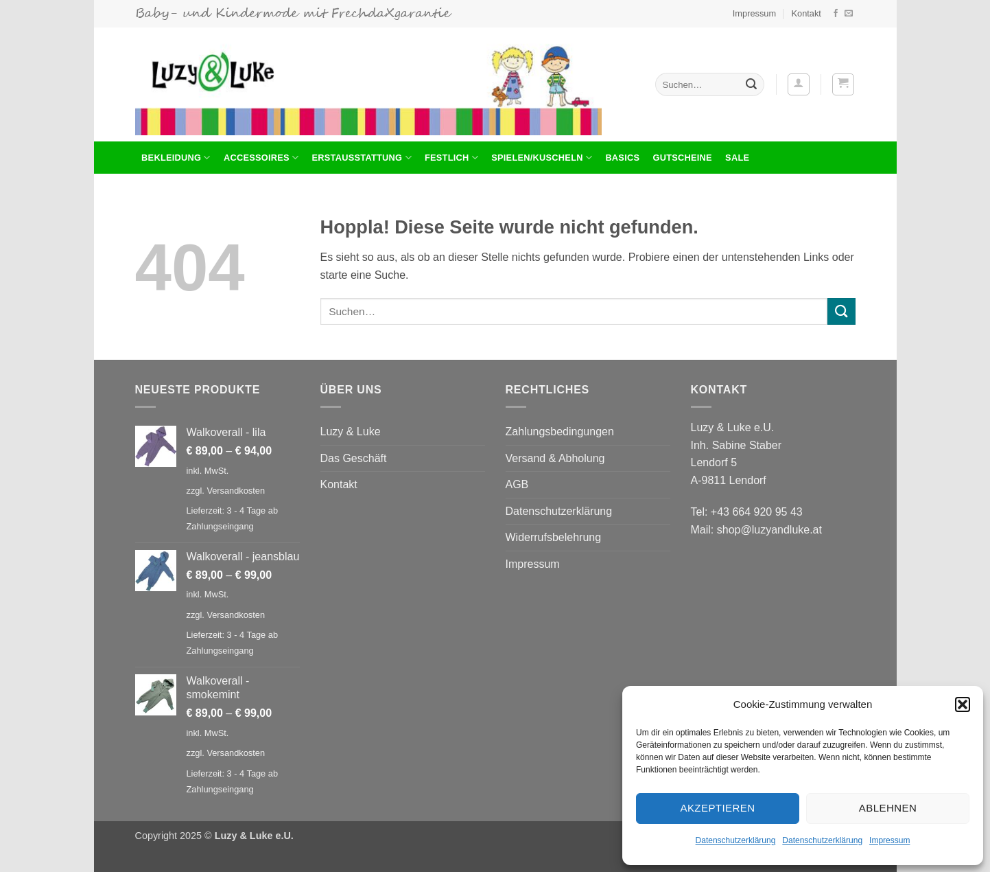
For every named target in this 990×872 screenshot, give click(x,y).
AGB (517, 484)
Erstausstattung (362, 157)
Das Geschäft (353, 458)
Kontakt (806, 13)
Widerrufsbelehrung (554, 537)
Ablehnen (888, 808)
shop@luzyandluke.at (769, 530)
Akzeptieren (717, 808)
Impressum (889, 840)
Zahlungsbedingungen (560, 431)
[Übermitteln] (751, 84)
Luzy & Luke (350, 431)
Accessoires (261, 157)
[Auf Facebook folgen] (836, 14)
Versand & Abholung (555, 458)
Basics (622, 157)
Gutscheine (681, 157)
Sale (737, 157)
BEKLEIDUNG (176, 157)
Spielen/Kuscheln (541, 157)
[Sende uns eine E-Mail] (849, 14)
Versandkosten (236, 490)
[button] (962, 704)
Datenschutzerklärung (736, 840)
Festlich (451, 157)
